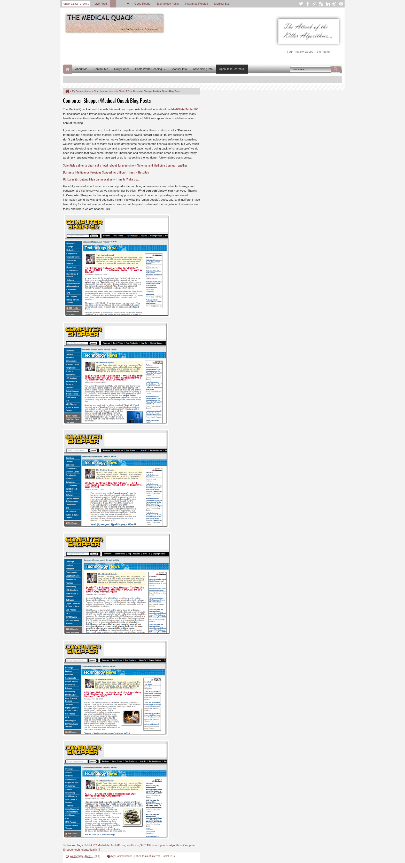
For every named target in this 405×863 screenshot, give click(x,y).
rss (321, 3)
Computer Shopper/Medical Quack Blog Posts (107, 100)
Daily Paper (121, 68)
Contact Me (101, 68)
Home (67, 69)
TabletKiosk (118, 845)
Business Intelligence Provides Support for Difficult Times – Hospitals (106, 172)
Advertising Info (203, 68)
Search (336, 69)
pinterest (341, 3)
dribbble (334, 3)
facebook (307, 3)
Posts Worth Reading (148, 68)
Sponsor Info (179, 68)
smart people (160, 845)
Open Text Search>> (232, 68)
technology (81, 849)
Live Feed (101, 3)
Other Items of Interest (147, 856)
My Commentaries (122, 856)
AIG (148, 845)
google (314, 3)
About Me (81, 68)
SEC (143, 845)
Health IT (94, 849)
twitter (301, 3)
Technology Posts (168, 3)
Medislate (104, 845)
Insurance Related (196, 3)
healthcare (132, 845)
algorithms (176, 845)
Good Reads (142, 3)
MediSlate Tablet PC (184, 109)
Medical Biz (221, 3)
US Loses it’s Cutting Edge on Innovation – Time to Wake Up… (101, 179)
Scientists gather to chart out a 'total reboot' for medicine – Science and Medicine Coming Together (125, 165)
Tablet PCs (168, 856)
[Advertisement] (157, 48)
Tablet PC (90, 845)
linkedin (327, 3)
